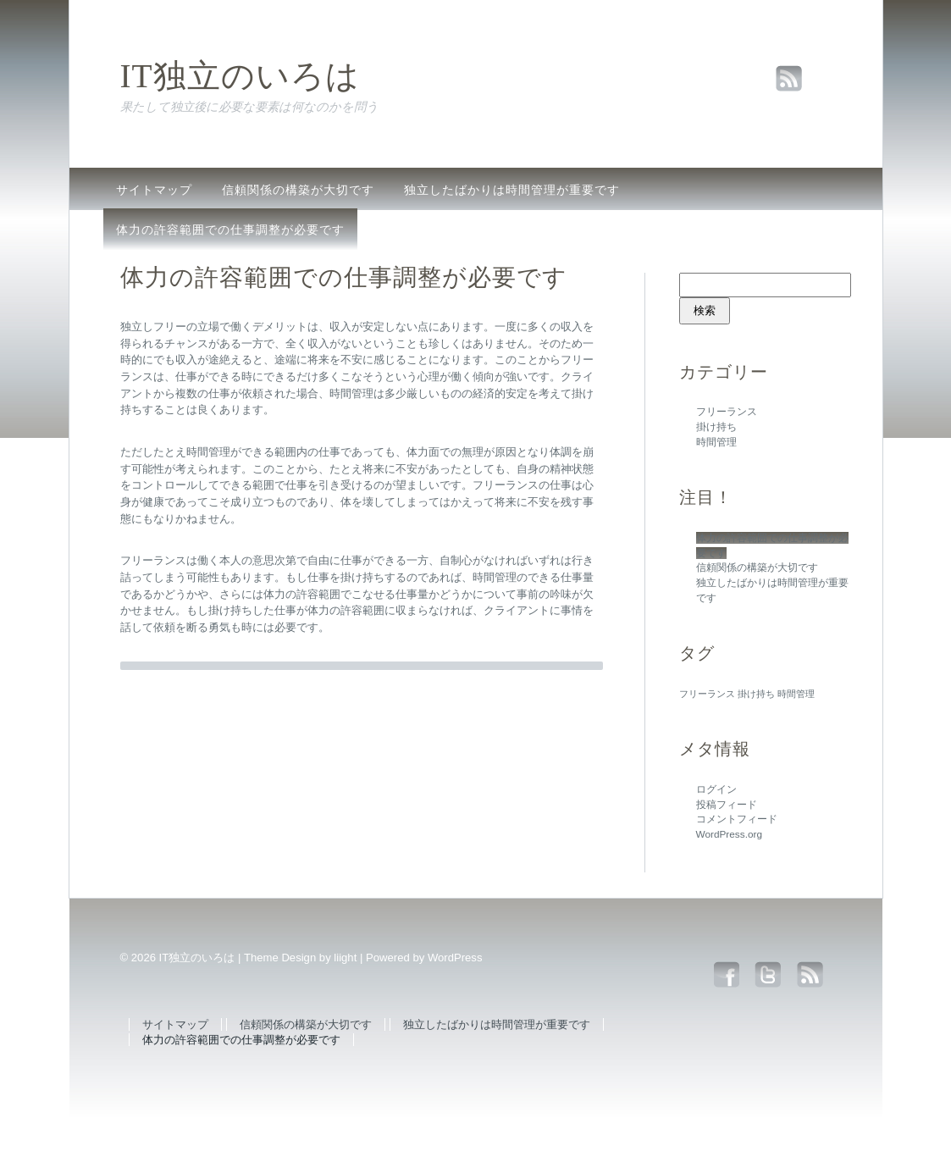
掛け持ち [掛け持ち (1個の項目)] (756, 694)
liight (345, 957)
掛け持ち (716, 427)
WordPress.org (729, 834)
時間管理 (716, 442)
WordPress (455, 957)
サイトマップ (154, 190)
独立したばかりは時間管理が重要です (512, 190)
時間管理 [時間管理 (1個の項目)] (796, 694)
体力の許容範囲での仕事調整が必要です (230, 229)
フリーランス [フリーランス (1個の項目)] (707, 694)
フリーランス (726, 412)
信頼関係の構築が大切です (298, 190)
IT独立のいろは (240, 76)
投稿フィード (726, 805)
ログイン (716, 789)
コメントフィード (736, 819)
